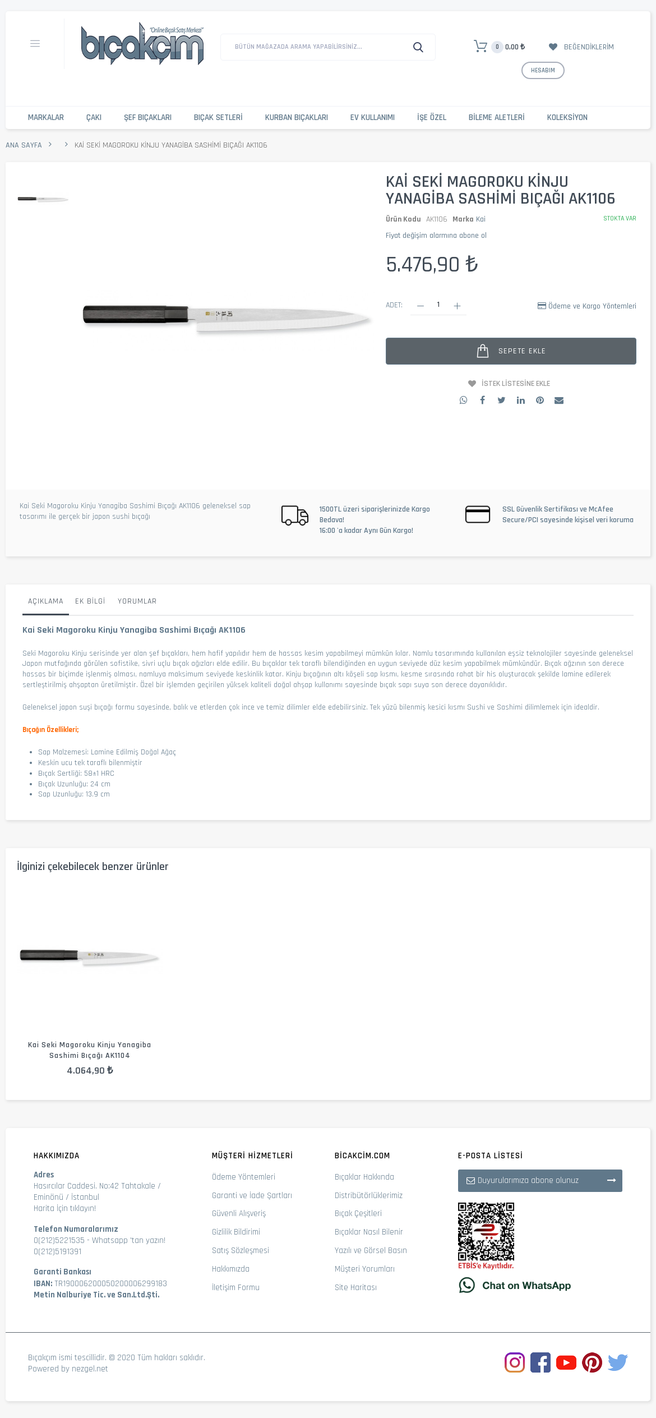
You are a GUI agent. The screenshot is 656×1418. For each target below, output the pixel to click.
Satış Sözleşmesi (240, 1250)
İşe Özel (431, 117)
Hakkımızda (231, 1269)
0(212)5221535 (59, 1240)
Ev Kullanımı (372, 117)
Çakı (93, 117)
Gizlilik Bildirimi (236, 1232)
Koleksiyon (567, 117)
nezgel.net (90, 1369)
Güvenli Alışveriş (239, 1213)
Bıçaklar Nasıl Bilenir (369, 1232)
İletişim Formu (236, 1287)
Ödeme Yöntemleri (243, 1177)
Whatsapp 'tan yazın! (128, 1240)
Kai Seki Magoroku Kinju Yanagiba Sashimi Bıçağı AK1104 (89, 1050)
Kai (481, 219)
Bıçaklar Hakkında (364, 1177)
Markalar (46, 117)
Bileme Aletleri (497, 117)
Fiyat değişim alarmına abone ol (436, 236)
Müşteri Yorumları (365, 1269)
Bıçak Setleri (218, 117)
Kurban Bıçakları (296, 117)
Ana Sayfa (24, 145)
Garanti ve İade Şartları (252, 1195)
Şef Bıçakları (148, 117)
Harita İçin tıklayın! (65, 1208)
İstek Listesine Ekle (516, 384)
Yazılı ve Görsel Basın (371, 1250)
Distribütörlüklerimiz (369, 1195)
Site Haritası (356, 1287)
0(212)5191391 (57, 1251)
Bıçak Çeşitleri (358, 1213)
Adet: (394, 305)
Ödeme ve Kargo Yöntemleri (592, 306)
